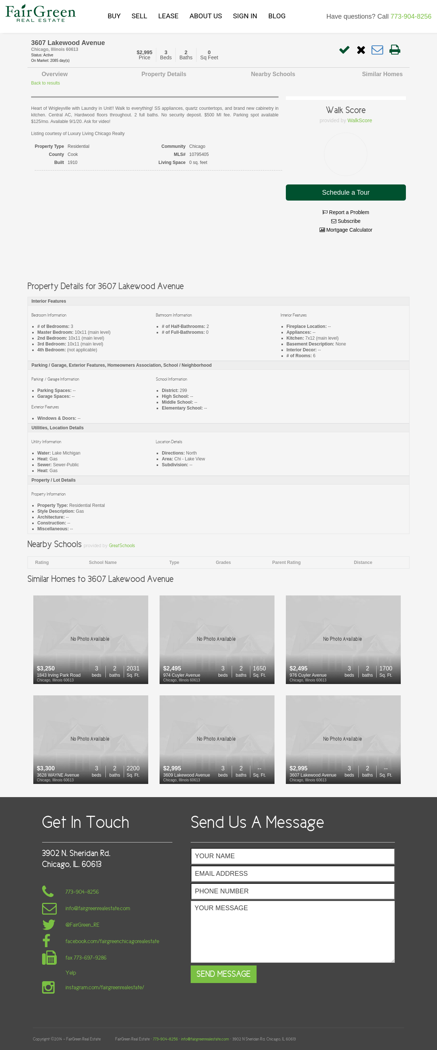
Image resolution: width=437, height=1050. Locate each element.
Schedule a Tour (346, 192)
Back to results (45, 83)
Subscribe (346, 221)
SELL (139, 16)
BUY (114, 16)
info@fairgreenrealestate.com (205, 1039)
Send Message (224, 974)
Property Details (163, 74)
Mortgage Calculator (346, 230)
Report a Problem (345, 212)
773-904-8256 (411, 16)
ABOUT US (206, 16)
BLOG (276, 16)
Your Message (293, 932)
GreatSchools (122, 545)
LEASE (168, 16)
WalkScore (360, 120)
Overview (55, 74)
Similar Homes (382, 74)
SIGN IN (245, 16)
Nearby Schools (273, 74)
